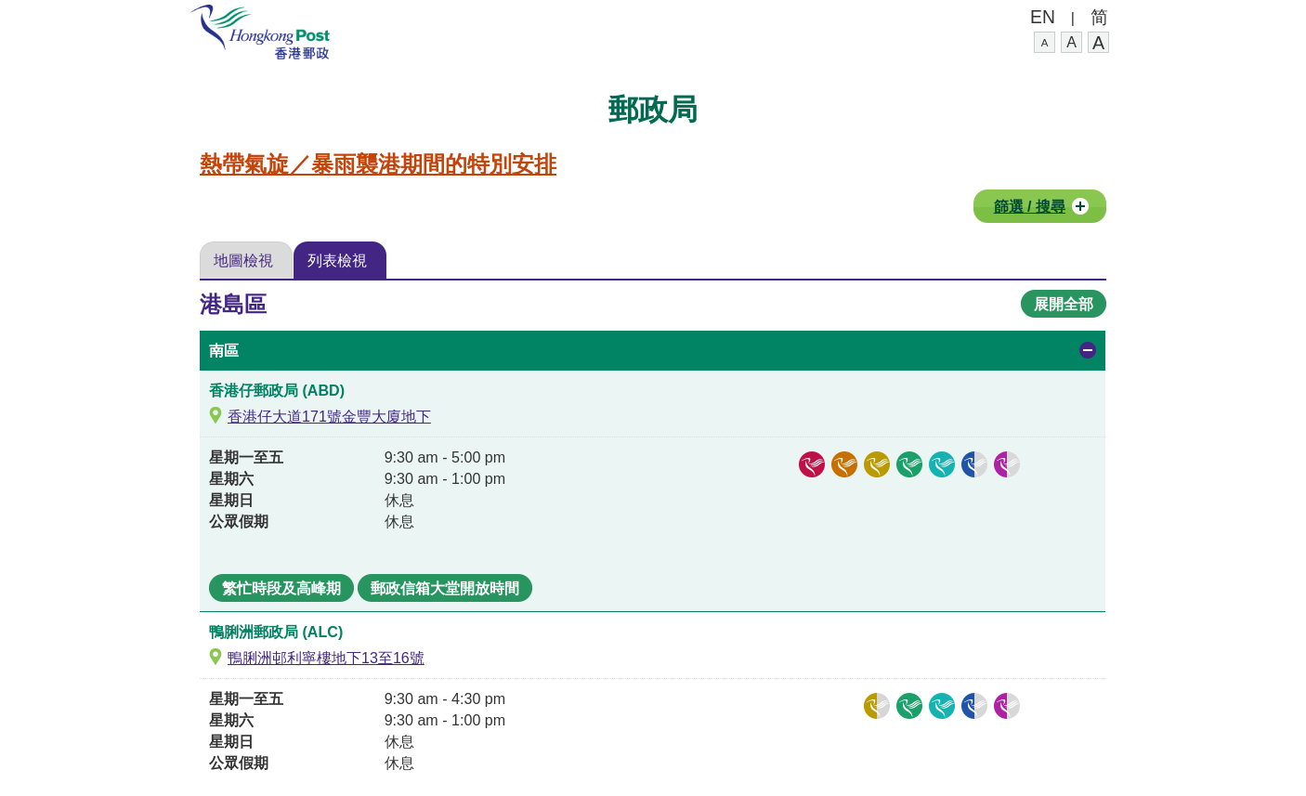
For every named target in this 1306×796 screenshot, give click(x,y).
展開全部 (1063, 303)
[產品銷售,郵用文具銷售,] (974, 706)
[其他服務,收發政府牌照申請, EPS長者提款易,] (1007, 464)
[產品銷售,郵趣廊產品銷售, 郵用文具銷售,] (974, 464)
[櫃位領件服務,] (909, 464)
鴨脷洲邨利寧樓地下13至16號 (326, 657)
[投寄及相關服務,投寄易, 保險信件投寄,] (877, 706)
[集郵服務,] (844, 464)
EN (1042, 17)
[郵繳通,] (942, 464)
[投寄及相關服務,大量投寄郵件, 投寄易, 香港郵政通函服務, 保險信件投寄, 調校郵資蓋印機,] (877, 464)
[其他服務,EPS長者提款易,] (1007, 706)
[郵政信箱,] (812, 464)
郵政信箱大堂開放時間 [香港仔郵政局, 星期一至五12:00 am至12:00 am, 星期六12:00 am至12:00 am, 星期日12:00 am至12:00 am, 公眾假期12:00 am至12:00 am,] (445, 588)
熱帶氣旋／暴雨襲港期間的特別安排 (378, 164)
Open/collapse (1087, 350)
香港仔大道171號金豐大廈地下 (329, 416)
